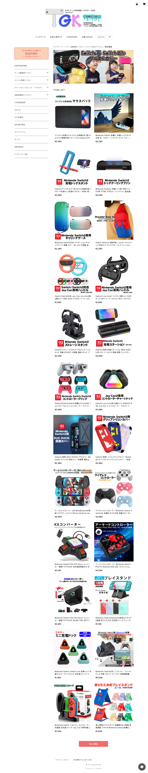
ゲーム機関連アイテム (74, 47)
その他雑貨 (18, 117)
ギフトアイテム (20, 132)
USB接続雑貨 (19, 102)
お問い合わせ (87, 37)
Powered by (93, 768)
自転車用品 (18, 147)
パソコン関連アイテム (22, 80)
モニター (17, 139)
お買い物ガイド (56, 37)
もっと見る (93, 744)
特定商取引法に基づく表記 (83, 760)
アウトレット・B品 (21, 154)
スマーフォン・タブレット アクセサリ (28, 88)
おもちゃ (17, 110)
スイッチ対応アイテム (94, 47)
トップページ (41, 37)
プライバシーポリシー (62, 760)
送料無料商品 (19, 125)
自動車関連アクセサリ (22, 95)
